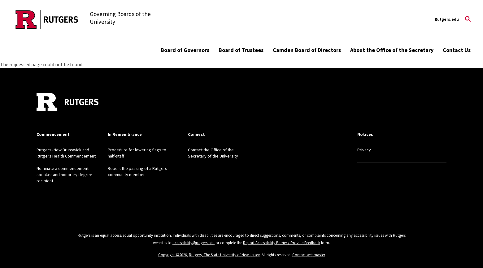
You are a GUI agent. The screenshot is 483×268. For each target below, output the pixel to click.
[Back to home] (67, 103)
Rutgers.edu (447, 19)
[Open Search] (468, 19)
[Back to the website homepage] (46, 19)
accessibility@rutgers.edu (193, 242)
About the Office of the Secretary (391, 50)
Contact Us (457, 50)
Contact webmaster (308, 254)
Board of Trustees (241, 50)
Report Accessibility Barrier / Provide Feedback (281, 242)
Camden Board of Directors (307, 50)
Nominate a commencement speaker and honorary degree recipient (64, 175)
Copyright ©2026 (172, 254)
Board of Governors (185, 50)
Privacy (364, 150)
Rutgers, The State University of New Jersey (224, 254)
